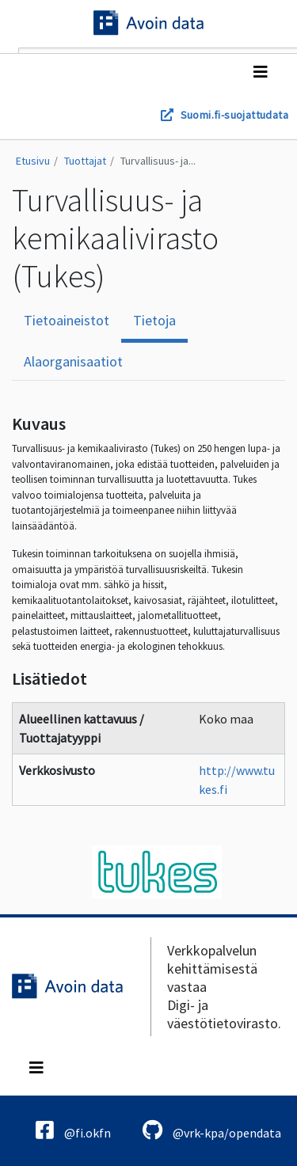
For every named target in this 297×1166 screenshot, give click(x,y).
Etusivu (33, 161)
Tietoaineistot (66, 320)
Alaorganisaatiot (73, 361)
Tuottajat (85, 161)
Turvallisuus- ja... (158, 161)
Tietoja (154, 320)
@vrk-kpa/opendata (212, 1130)
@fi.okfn (73, 1130)
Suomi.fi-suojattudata (234, 115)
